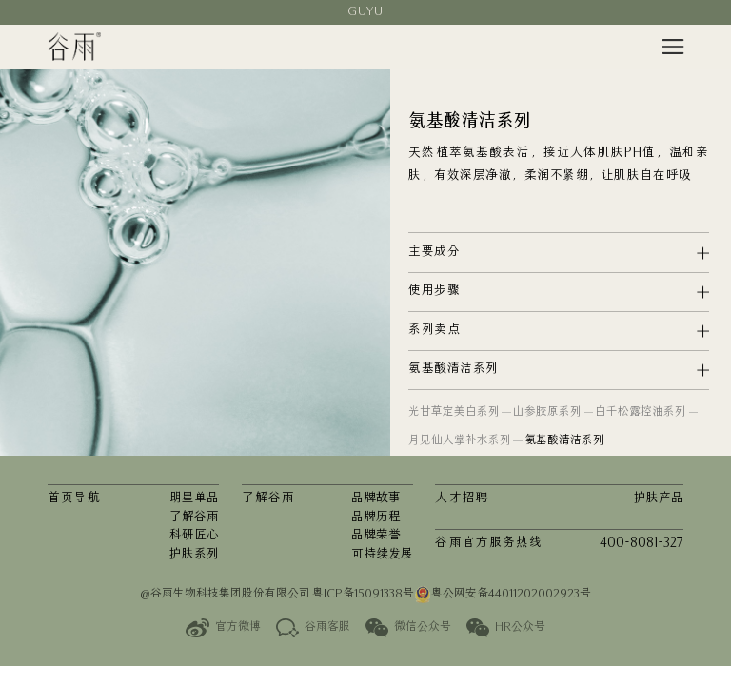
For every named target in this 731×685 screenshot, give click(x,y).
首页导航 (74, 499)
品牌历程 (376, 518)
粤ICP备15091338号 (363, 594)
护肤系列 (194, 555)
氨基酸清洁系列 (564, 441)
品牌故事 (376, 499)
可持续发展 (382, 555)
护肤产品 (658, 499)
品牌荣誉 (376, 536)
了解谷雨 (194, 518)
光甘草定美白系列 (454, 412)
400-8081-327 (641, 544)
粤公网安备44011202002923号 (502, 594)
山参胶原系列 (547, 412)
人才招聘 (461, 499)
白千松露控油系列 (640, 412)
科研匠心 (194, 536)
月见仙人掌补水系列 (459, 441)
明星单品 (194, 499)
